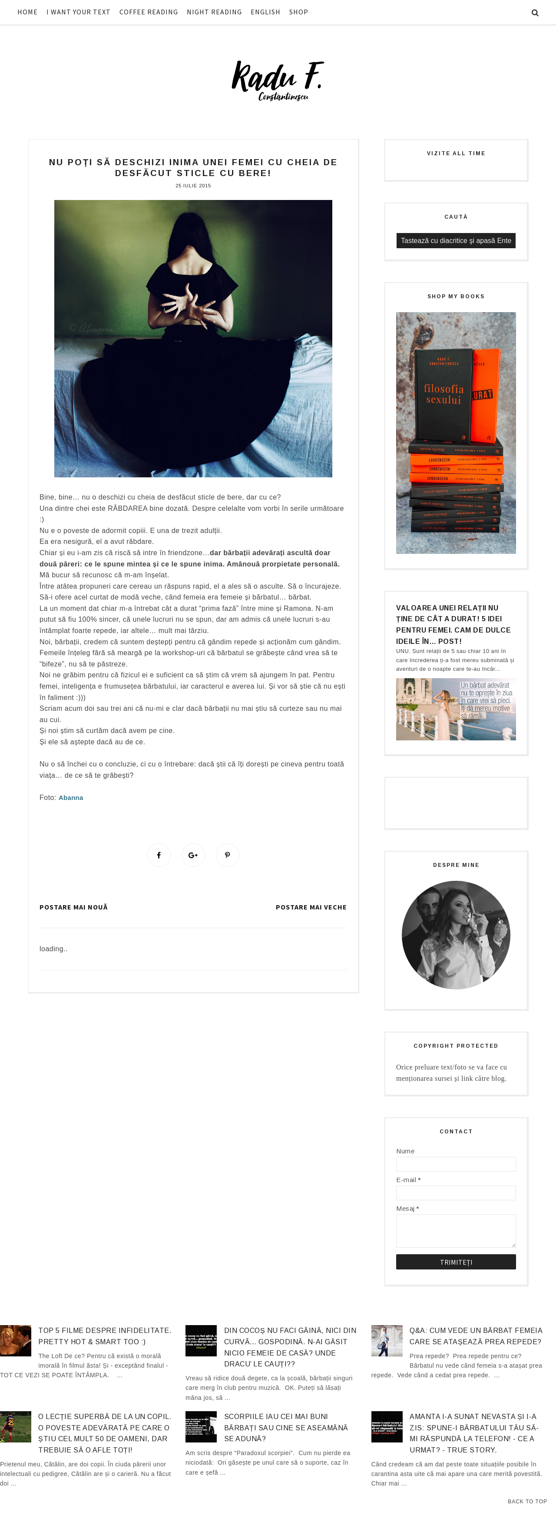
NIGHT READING (214, 11)
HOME (27, 11)
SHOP (298, 11)
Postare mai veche (311, 907)
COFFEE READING (148, 11)
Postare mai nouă (74, 907)
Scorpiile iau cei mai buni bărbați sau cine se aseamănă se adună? (286, 1427)
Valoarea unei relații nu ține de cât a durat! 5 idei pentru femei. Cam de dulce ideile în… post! (453, 624)
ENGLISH (266, 11)
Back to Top (527, 1502)
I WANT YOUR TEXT (78, 11)
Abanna (71, 797)
